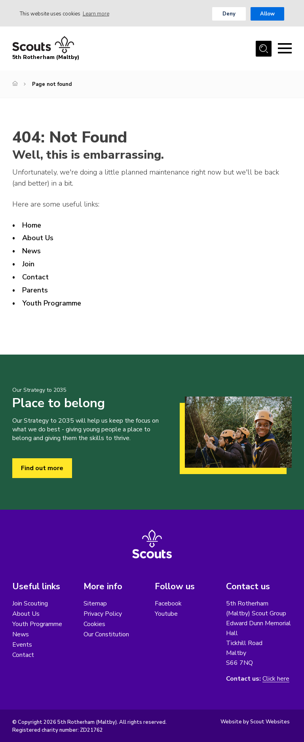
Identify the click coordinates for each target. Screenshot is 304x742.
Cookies (94, 624)
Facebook (168, 603)
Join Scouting (30, 603)
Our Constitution (106, 634)
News (31, 251)
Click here (275, 679)
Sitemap (95, 603)
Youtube (166, 613)
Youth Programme (51, 303)
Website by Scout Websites (255, 721)
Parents (35, 290)
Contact (35, 277)
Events (22, 644)
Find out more (42, 468)
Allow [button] (267, 13)
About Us (37, 238)
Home (31, 225)
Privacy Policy (103, 613)
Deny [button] (229, 13)
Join (28, 264)
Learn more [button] (96, 13)
